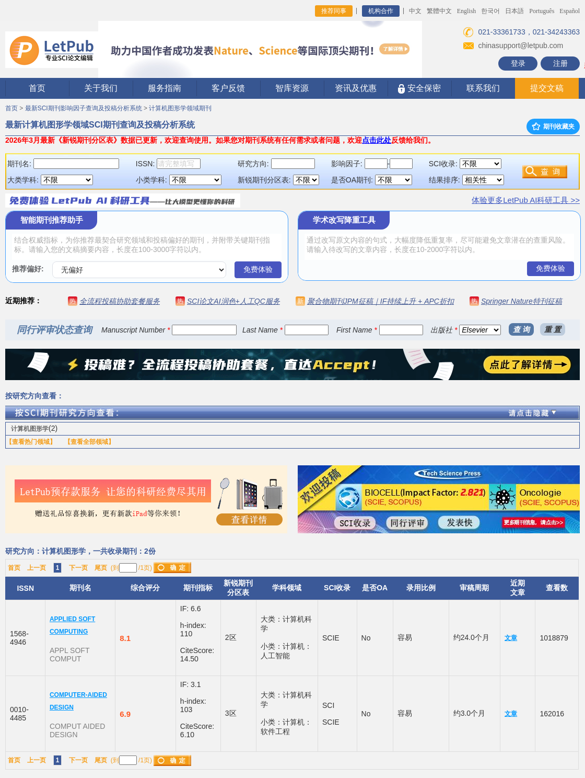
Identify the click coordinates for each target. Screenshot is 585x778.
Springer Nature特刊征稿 (521, 301)
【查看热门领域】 (31, 441)
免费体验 (258, 269)
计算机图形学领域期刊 (180, 108)
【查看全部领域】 (89, 441)
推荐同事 (333, 11)
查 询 (521, 329)
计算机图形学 (30, 428)
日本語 (514, 11)
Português (541, 11)
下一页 (78, 567)
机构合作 (380, 11)
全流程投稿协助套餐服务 (119, 301)
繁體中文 (439, 11)
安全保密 (419, 89)
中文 (415, 11)
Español (569, 11)
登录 (518, 63)
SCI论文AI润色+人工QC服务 (233, 301)
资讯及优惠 (356, 88)
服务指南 (164, 88)
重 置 (552, 329)
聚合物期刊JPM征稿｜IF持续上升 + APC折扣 (380, 301)
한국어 (490, 11)
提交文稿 (547, 88)
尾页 (101, 567)
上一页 (36, 567)
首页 (37, 88)
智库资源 (292, 88)
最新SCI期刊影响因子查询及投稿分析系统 (83, 108)
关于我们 (101, 88)
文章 (511, 638)
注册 (560, 63)
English (466, 11)
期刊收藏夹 (553, 126)
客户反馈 (228, 88)
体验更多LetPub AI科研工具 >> (526, 200)
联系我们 (483, 88)
